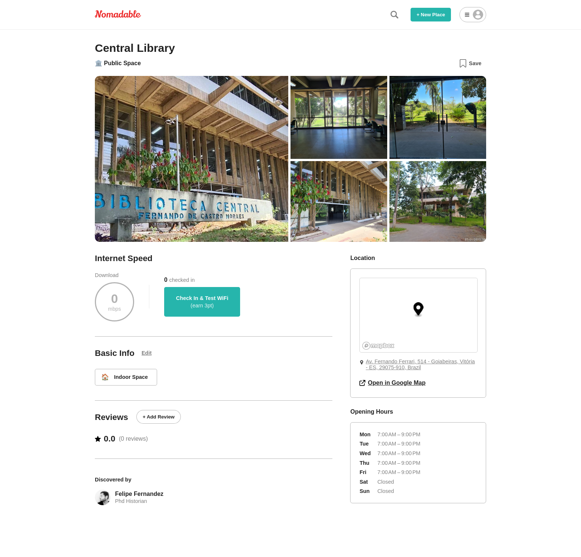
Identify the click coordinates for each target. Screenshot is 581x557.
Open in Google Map (392, 383)
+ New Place (430, 14)
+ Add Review (159, 417)
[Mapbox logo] (378, 345)
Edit (147, 353)
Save (470, 63)
